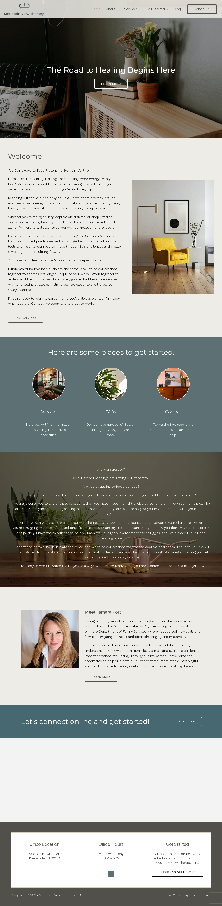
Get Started (156, 9)
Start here (186, 721)
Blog (177, 9)
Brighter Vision (200, 895)
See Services (25, 318)
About (110, 9)
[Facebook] (111, 874)
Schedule (202, 9)
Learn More (101, 677)
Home (95, 9)
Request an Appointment (177, 872)
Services (131, 9)
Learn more (111, 84)
